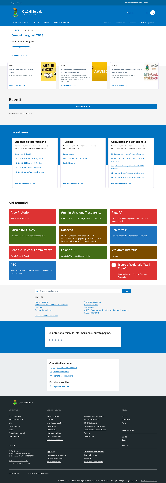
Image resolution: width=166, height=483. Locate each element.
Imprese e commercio (91, 419)
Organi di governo (15, 416)
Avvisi (124, 423)
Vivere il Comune (61, 22)
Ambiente (50, 419)
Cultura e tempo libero (54, 436)
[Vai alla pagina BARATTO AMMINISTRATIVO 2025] (17, 84)
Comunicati (126, 419)
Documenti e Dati (14, 436)
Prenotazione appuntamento (56, 455)
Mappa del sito (14, 473)
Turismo (87, 433)
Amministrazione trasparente (136, 2)
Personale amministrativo (17, 433)
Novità (36, 22)
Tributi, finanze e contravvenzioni (95, 429)
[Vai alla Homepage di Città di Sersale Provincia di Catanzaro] (28, 12)
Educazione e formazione (55, 440)
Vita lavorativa (89, 436)
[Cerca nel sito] (152, 12)
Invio (126, 291)
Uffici (10, 423)
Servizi (46, 22)
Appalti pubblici (51, 426)
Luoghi (124, 436)
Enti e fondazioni (14, 426)
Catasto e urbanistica (54, 433)
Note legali (87, 458)
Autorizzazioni (51, 429)
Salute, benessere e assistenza (94, 426)
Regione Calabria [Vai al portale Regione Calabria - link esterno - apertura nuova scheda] (16, 3)
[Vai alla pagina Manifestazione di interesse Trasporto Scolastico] (68, 84)
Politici (11, 429)
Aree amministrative (16, 419)
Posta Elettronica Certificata (18, 461)
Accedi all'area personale (149, 481)
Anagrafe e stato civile (54, 423)
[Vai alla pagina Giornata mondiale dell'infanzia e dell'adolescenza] (119, 84)
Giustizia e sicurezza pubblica (93, 416)
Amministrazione (20, 22)
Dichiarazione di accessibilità (93, 461)
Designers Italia (133, 481)
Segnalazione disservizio (55, 458)
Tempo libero (120, 23)
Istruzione (132, 23)
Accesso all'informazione (21, 47)
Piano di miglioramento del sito (38, 473)
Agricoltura (107, 23)
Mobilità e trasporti (90, 423)
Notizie (124, 416)
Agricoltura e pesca (53, 416)
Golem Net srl (96, 481)
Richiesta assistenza (54, 461)
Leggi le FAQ (51, 451)
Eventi (124, 440)
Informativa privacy (90, 455)
